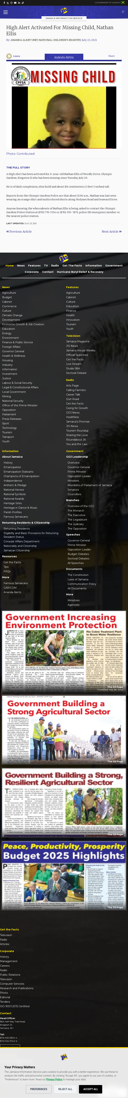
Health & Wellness (13, 355)
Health (70, 315)
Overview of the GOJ (81, 506)
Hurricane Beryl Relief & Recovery (80, 272)
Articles (4, 944)
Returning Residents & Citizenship (26, 522)
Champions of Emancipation (21, 476)
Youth (6, 441)
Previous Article (19, 231)
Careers (5, 965)
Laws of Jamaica (78, 579)
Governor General (13, 351)
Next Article (112, 231)
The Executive (76, 515)
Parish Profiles (13, 512)
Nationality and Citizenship (20, 546)
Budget (7, 297)
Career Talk (73, 394)
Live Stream (73, 364)
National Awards (14, 498)
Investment (9, 373)
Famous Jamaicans (16, 516)
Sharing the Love (77, 435)
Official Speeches (77, 355)
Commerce (9, 306)
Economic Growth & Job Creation (23, 324)
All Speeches (76, 563)
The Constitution (78, 575)
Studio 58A (73, 368)
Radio (55, 265)
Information (93, 265)
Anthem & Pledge (15, 485)
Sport (5, 423)
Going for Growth (77, 408)
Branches (72, 500)
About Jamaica (12, 456)
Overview (74, 462)
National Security (12, 401)
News (21, 265)
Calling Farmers (76, 390)
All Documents (77, 588)
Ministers (73, 480)
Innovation (73, 319)
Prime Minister (77, 471)
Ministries (74, 600)
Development (11, 319)
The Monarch (76, 510)
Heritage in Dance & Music (20, 507)
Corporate (32, 272)
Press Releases (11, 419)
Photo (4, 992)
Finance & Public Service (17, 342)
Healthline (72, 417)
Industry (7, 364)
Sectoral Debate (76, 373)
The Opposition (77, 528)
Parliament (9, 414)
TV (46, 265)
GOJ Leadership (77, 456)
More (5, 577)
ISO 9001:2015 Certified (14, 1006)
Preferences (38, 1089)
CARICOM (10, 587)
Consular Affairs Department (21, 541)
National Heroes (14, 489)
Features (34, 265)
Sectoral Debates (78, 558)
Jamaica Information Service (64, 18)
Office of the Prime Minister (19, 405)
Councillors (74, 494)
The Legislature (77, 519)
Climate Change (12, 315)
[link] (4, 3)
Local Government (14, 392)
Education (8, 328)
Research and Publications (16, 988)
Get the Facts (72, 265)
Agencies (73, 604)
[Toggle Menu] (6, 12)
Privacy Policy (54, 1079)
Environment (10, 337)
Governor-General (79, 467)
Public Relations (10, 974)
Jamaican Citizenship (17, 550)
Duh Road (72, 399)
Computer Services (12, 983)
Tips (6, 566)
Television (6, 935)
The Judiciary (76, 524)
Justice (6, 378)
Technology (9, 428)
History (8, 462)
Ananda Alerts (64, 57)
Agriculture (9, 292)
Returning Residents (17, 528)
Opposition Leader (79, 476)
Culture (6, 310)
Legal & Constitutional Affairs (20, 387)
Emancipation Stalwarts (18, 471)
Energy (6, 333)
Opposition (9, 410)
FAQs (7, 571)
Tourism (7, 432)
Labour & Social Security (17, 382)
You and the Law (76, 444)
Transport (8, 437)
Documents (74, 569)
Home (10, 265)
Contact (48, 272)
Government (114, 265)
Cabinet (7, 301)
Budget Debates (78, 554)
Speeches (73, 534)
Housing (7, 360)
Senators (73, 489)
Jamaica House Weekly (81, 350)
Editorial (5, 997)
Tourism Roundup (77, 430)
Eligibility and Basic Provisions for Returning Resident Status (31, 535)
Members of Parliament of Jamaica (90, 485)
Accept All (90, 1089)
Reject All (65, 1089)
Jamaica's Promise (78, 421)
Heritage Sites (13, 503)
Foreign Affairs (11, 346)
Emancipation (12, 467)
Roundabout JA (76, 439)
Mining (6, 396)
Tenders (5, 1001)
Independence (13, 480)
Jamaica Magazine (78, 341)
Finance (71, 310)
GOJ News (73, 412)
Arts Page (72, 385)
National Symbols (15, 494)
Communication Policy (82, 584)
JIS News (72, 346)
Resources (9, 556)
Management (8, 961)
